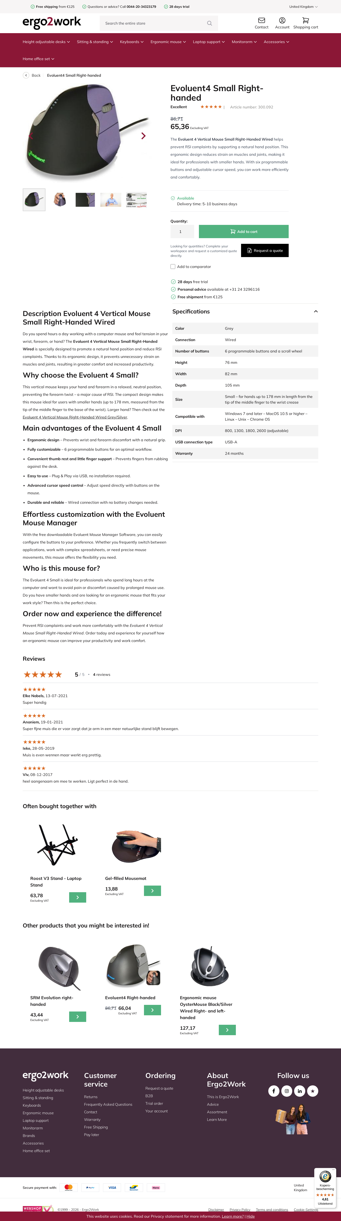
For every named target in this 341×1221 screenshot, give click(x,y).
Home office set (39, 58)
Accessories (277, 41)
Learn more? (233, 1216)
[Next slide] (143, 136)
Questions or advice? (103, 6)
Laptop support (209, 41)
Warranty (92, 1119)
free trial (193, 281)
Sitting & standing (95, 41)
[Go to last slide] (31, 136)
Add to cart (243, 231)
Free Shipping (96, 1127)
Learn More (217, 1119)
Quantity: (179, 221)
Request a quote (265, 250)
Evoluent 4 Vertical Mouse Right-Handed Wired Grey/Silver (75, 417)
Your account (156, 1111)
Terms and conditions (272, 1210)
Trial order (154, 1103)
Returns (91, 1096)
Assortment (217, 1112)
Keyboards (132, 41)
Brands (29, 1135)
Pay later (91, 1134)
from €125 (55, 6)
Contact (90, 1112)
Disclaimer (216, 1210)
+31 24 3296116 (244, 289)
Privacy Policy (240, 1210)
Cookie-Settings (306, 1210)
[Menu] (333, 1171)
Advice (213, 1104)
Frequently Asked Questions (108, 1104)
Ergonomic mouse (168, 41)
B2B (149, 1095)
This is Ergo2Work (223, 1096)
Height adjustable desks (46, 41)
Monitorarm (244, 41)
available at (203, 289)
